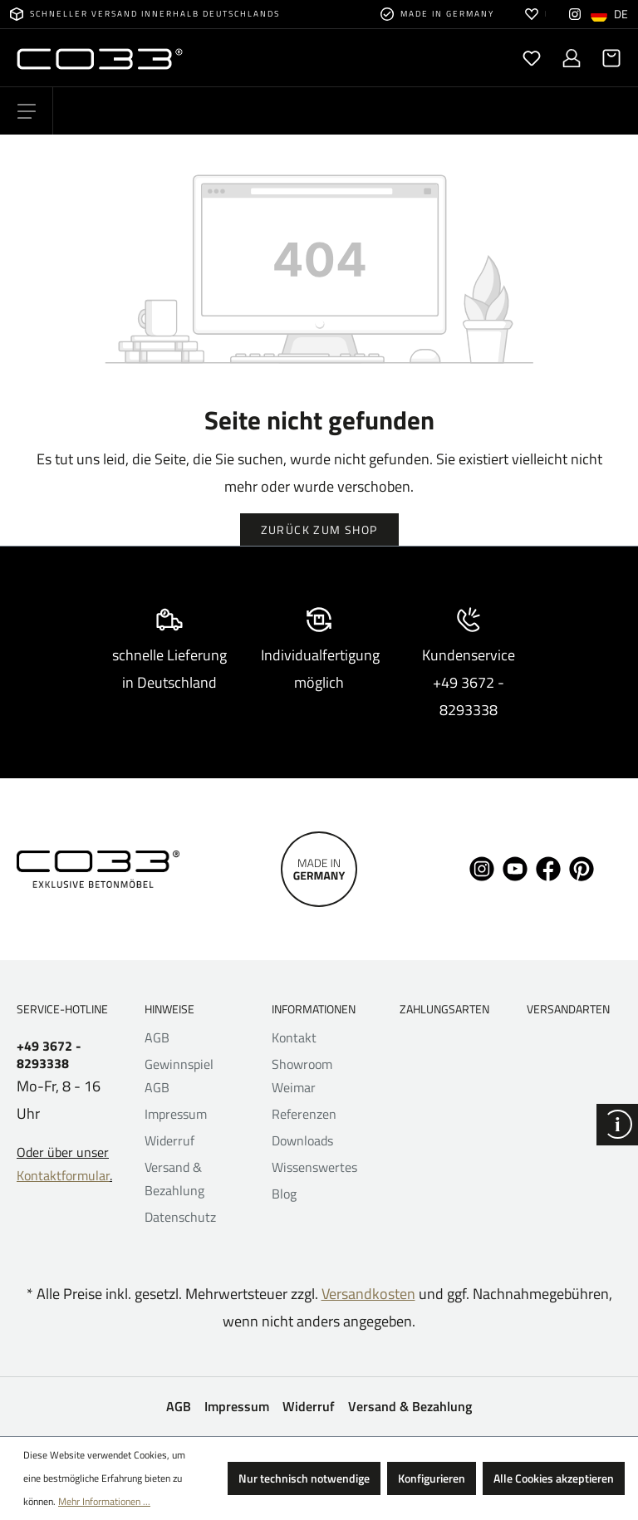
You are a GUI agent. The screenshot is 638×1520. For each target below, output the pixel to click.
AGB (157, 1037)
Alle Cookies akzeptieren (553, 1478)
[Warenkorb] (606, 58)
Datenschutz (180, 1217)
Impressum (176, 1114)
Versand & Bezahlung (410, 1406)
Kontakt (294, 1037)
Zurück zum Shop (319, 529)
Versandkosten (368, 1293)
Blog (284, 1194)
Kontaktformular (63, 1175)
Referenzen (304, 1114)
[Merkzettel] (532, 58)
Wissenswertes (314, 1167)
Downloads (302, 1140)
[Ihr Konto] (571, 58)
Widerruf (169, 1140)
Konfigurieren (431, 1478)
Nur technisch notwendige (304, 1478)
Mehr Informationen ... (104, 1501)
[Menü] (27, 111)
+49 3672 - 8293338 (49, 1054)
